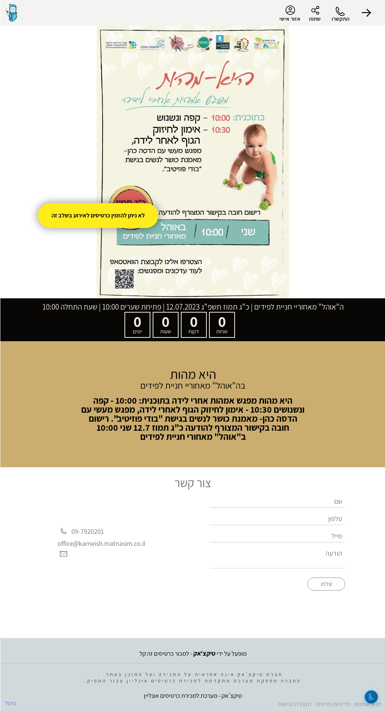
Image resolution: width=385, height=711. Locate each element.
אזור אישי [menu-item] (289, 13)
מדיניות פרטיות (332, 704)
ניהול (10, 703)
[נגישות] (370, 696)
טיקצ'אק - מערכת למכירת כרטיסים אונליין (192, 695)
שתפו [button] (314, 18)
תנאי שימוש (367, 704)
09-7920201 (87, 531)
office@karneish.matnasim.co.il (101, 543)
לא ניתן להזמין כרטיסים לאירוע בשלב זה (97, 215)
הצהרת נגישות (294, 704)
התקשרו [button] (340, 18)
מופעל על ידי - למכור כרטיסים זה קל (192, 653)
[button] (366, 13)
